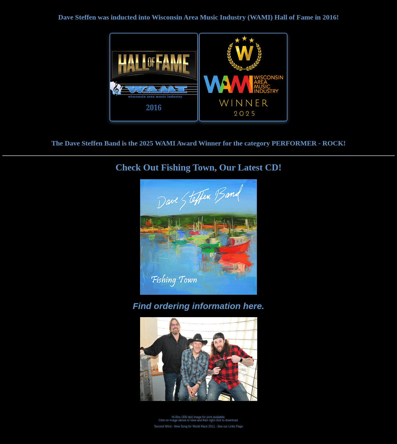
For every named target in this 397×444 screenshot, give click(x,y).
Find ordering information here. (198, 306)
